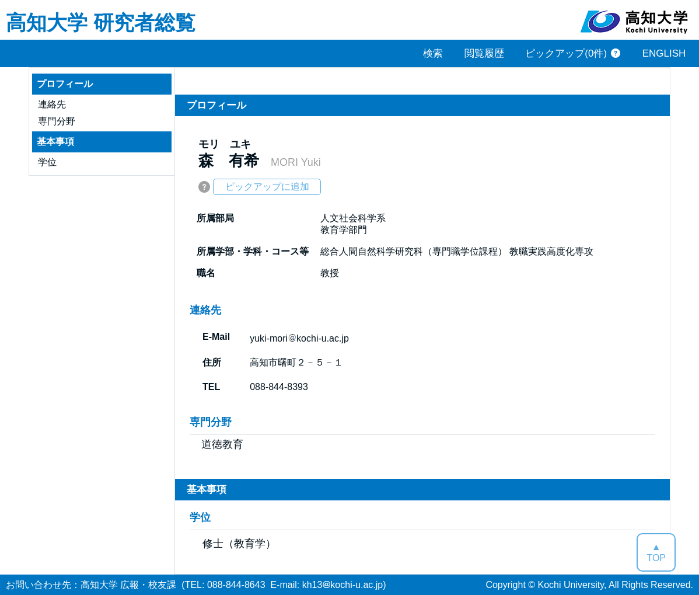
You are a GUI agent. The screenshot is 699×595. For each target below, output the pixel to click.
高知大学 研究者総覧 (100, 22)
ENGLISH (664, 53)
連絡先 (52, 104)
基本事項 (55, 142)
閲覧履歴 (484, 53)
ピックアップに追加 (267, 187)
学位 (47, 162)
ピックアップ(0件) (566, 53)
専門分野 (56, 121)
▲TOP (656, 552)
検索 (433, 53)
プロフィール (65, 84)
